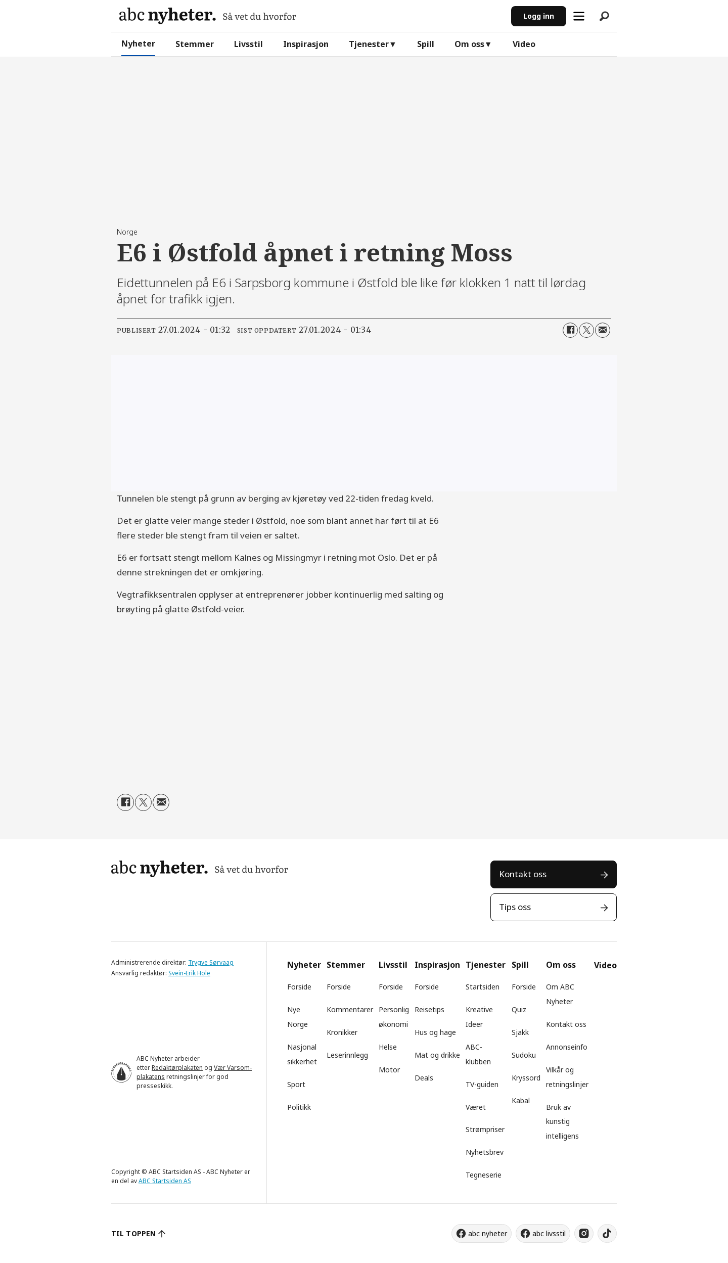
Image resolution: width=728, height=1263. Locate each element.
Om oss (469, 44)
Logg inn (538, 16)
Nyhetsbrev (485, 1152)
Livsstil (248, 44)
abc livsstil (549, 1233)
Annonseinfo (566, 1047)
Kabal (521, 1100)
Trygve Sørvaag (211, 962)
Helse (388, 1047)
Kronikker (342, 1032)
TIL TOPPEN (133, 1233)
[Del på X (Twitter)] (586, 330)
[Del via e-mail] (602, 330)
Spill (425, 44)
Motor (389, 1069)
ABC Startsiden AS (165, 1181)
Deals (424, 1077)
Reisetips (429, 1009)
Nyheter (138, 43)
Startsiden (482, 986)
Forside (299, 986)
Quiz (519, 1009)
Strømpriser (485, 1129)
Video (524, 44)
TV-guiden (482, 1084)
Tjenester (369, 44)
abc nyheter (487, 1233)
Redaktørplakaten (177, 1067)
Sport (296, 1084)
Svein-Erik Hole (189, 973)
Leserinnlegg (347, 1055)
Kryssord (526, 1077)
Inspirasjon (306, 44)
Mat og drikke (437, 1055)
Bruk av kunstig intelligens (562, 1121)
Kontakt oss (523, 874)
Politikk (299, 1107)
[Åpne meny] (579, 16)
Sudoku (524, 1055)
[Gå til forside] (207, 16)
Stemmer (194, 44)
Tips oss (515, 907)
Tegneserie (484, 1175)
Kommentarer (350, 1009)
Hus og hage (435, 1032)
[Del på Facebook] (570, 330)
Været (476, 1107)
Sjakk (520, 1032)
